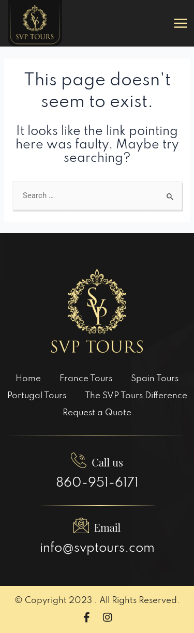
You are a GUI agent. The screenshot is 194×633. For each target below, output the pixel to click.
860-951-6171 (97, 483)
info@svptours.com (97, 548)
